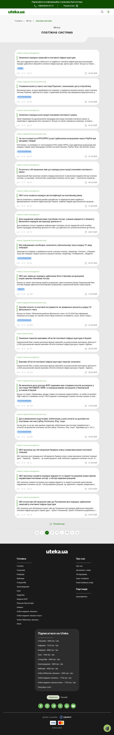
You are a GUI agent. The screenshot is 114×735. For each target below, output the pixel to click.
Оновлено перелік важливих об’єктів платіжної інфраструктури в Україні (55, 338)
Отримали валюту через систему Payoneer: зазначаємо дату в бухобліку (55, 86)
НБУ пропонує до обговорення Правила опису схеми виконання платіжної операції (55, 451)
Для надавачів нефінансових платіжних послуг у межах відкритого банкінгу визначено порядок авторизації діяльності (56, 220)
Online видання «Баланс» (27, 611)
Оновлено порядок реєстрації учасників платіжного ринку (48, 115)
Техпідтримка (81, 574)
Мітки (19, 624)
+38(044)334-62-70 (45, 6)
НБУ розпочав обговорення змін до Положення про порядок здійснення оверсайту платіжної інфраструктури (55, 503)
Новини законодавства (31, 53)
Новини (19, 53)
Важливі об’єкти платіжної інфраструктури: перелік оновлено (49, 362)
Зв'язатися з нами (83, 570)
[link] (57, 63)
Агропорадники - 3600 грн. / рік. (50, 664)
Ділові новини (28, 334)
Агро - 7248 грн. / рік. (46, 655)
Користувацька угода (84, 583)
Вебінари (20, 578)
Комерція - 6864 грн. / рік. (48, 650)
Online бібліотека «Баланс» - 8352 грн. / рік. (55, 673)
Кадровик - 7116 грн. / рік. (48, 645)
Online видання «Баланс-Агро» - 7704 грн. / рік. (57, 683)
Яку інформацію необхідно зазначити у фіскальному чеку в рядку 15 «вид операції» (55, 246)
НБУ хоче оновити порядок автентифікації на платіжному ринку (50, 196)
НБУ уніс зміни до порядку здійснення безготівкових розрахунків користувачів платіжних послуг (51, 277)
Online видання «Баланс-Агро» (29, 616)
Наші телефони (82, 578)
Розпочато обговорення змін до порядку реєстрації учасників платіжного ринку (56, 171)
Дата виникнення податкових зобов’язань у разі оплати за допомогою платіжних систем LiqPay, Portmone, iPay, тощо (54, 420)
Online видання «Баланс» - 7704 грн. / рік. (55, 678)
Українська (53, 697)
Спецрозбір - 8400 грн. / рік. (49, 659)
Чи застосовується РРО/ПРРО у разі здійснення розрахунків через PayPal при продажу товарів (57, 140)
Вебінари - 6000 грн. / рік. (48, 669)
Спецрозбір (21, 583)
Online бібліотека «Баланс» (28, 620)
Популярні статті (44, 687)
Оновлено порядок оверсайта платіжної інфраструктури (47, 58)
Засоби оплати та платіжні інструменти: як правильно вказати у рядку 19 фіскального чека (55, 308)
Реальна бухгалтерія (25, 603)
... (62, 533)
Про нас (79, 566)
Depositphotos (81, 597)
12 (67, 533)
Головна (20, 566)
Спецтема (21, 570)
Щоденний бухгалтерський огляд (34, 82)
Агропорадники (23, 587)
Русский (64, 697)
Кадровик (20, 595)
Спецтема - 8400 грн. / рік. (48, 641)
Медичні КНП (22, 599)
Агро (19, 591)
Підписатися (69, 6)
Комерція (20, 574)
